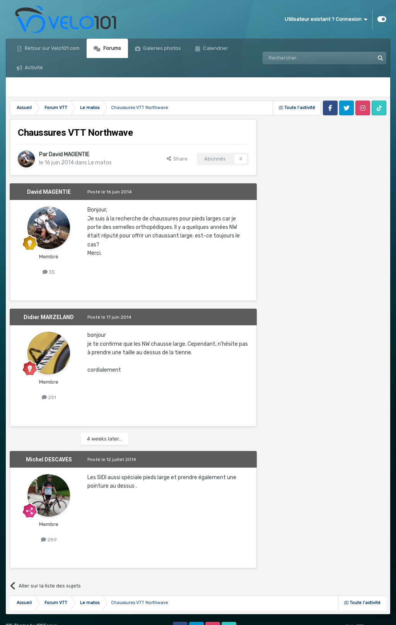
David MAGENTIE (69, 154)
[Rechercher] (302, 58)
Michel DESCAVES (49, 459)
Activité (33, 67)
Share (177, 159)
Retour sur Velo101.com (52, 48)
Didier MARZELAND (49, 317)
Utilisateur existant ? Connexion (326, 19)
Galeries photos (161, 48)
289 (49, 540)
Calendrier (215, 48)
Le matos (100, 162)
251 (49, 397)
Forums (111, 48)
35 (49, 272)
